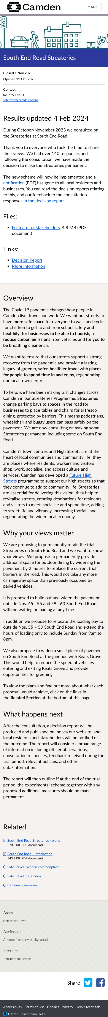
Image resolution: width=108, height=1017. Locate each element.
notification (14, 182)
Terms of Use (34, 1007)
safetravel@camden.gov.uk (20, 100)
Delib (42, 1014)
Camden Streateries (20, 885)
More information (28, 266)
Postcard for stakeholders (36, 227)
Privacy (67, 1007)
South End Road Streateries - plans (31, 840)
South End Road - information (27, 854)
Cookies (53, 1007)
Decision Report (27, 260)
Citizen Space (18, 1014)
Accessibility (12, 1007)
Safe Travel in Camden (22, 876)
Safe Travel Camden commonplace (31, 867)
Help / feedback (88, 1007)
